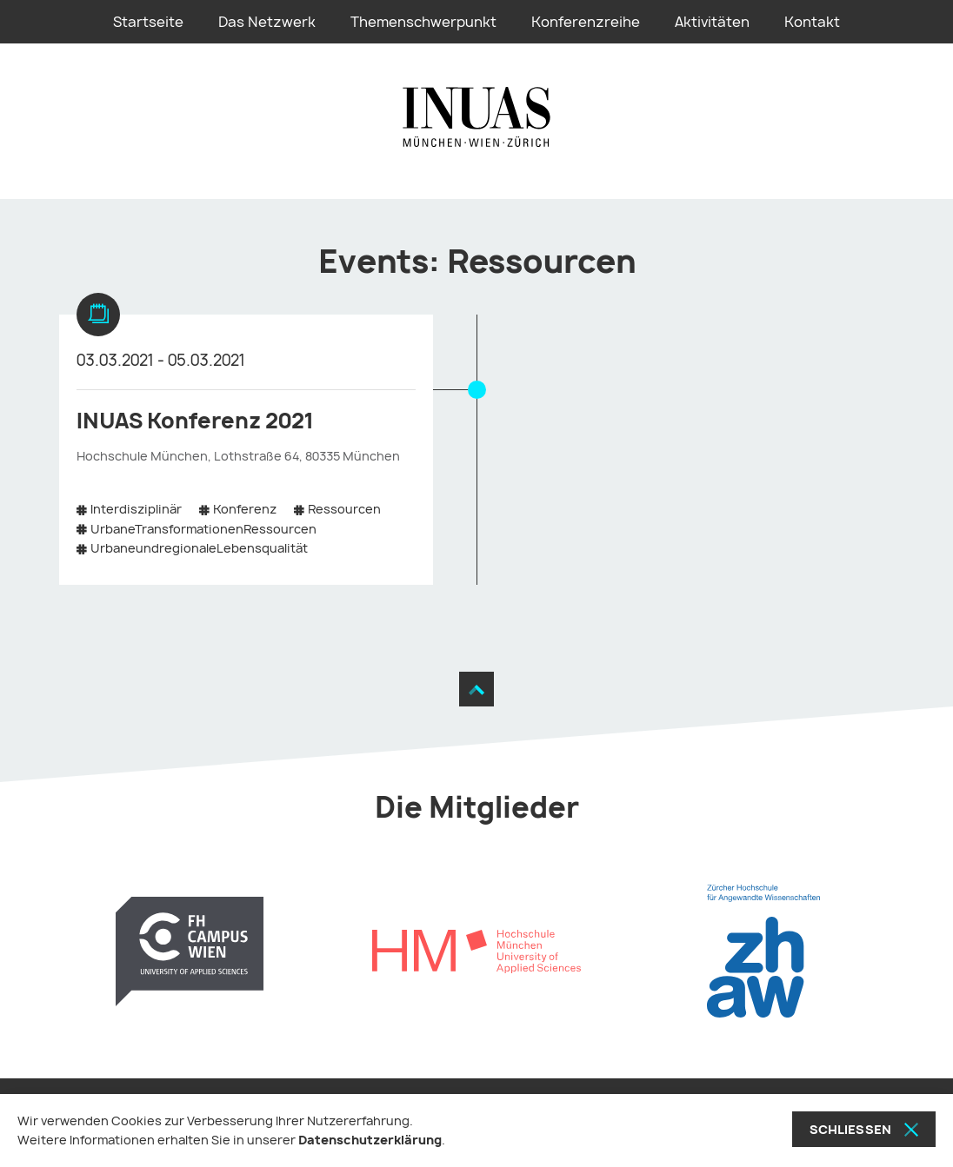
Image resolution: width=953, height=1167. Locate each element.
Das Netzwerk (267, 21)
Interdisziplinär (136, 509)
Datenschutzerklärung (370, 1139)
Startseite (148, 21)
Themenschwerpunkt (423, 21)
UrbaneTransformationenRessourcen (203, 529)
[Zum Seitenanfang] (476, 689)
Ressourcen (344, 509)
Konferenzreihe (585, 21)
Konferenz (245, 509)
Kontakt (812, 21)
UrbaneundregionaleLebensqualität (199, 548)
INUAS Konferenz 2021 (195, 420)
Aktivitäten (712, 21)
